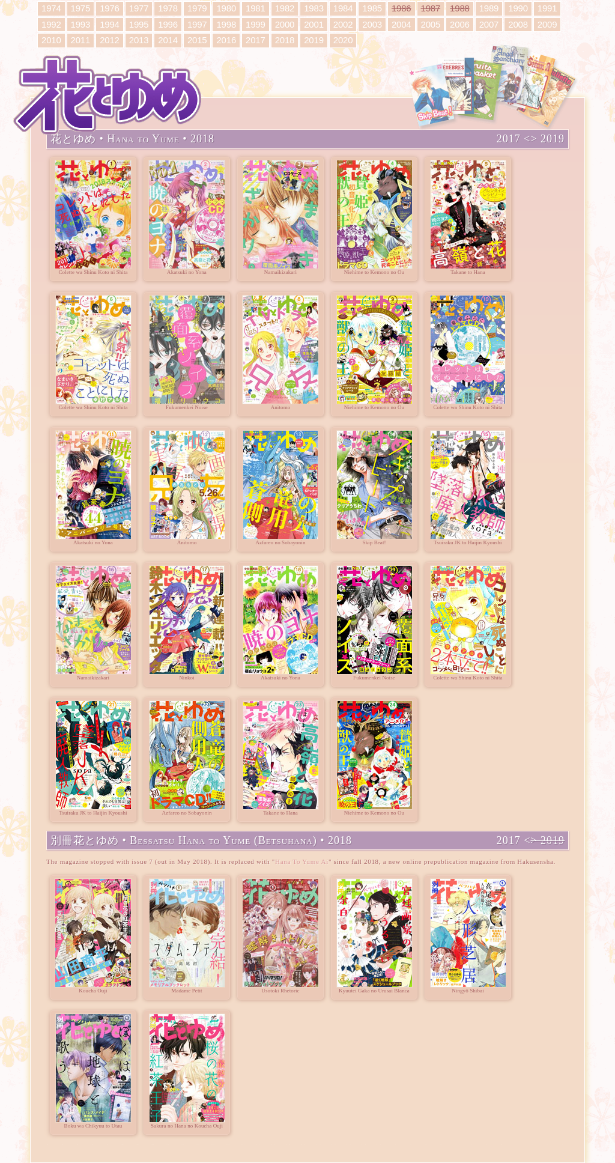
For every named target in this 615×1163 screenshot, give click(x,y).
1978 (168, 8)
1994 (110, 24)
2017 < (514, 139)
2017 (255, 40)
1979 (197, 8)
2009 (547, 24)
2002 (343, 24)
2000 (285, 24)
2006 (460, 24)
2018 (285, 40)
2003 (372, 24)
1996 (168, 24)
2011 (81, 40)
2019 (314, 40)
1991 (547, 8)
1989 (489, 8)
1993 (81, 24)
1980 (226, 8)
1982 (285, 8)
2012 (110, 40)
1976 (110, 8)
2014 (168, 40)
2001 (314, 24)
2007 (489, 24)
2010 (51, 40)
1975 (81, 8)
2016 (226, 40)
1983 (314, 8)
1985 (372, 8)
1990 (518, 8)
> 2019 (547, 139)
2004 (401, 24)
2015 (197, 40)
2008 (518, 24)
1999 (255, 24)
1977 (139, 8)
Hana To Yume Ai (302, 861)
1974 (51, 8)
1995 (139, 24)
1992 (51, 24)
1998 (226, 24)
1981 (255, 8)
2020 (343, 40)
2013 (139, 40)
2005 (431, 24)
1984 (343, 8)
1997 (197, 24)
